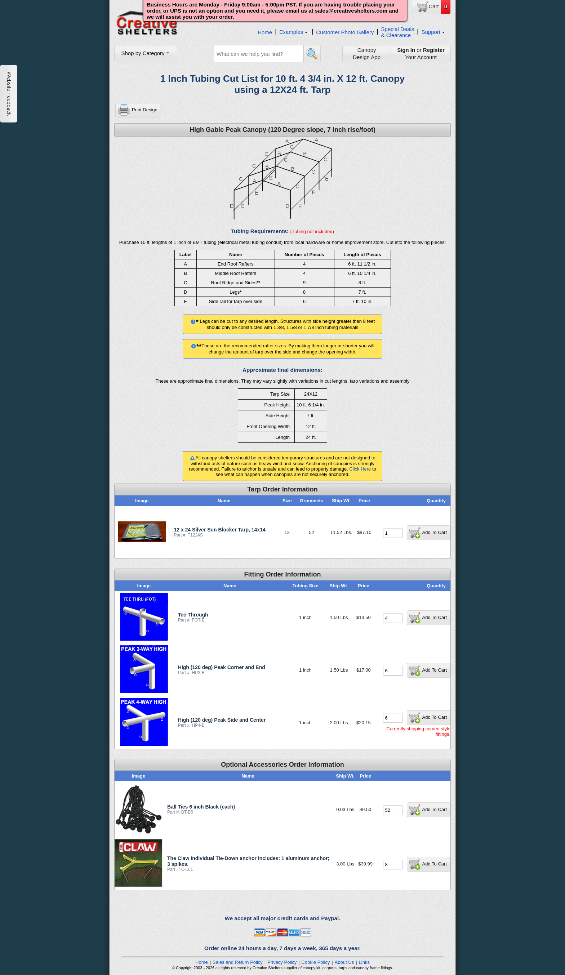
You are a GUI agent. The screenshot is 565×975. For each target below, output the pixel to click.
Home (265, 32)
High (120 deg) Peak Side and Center (222, 720)
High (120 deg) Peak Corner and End (221, 667)
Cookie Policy (316, 962)
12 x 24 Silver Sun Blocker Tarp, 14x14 (220, 530)
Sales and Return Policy (238, 962)
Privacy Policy (282, 962)
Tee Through (193, 615)
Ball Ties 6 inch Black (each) (201, 807)
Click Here (360, 469)
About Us (344, 962)
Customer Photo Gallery (345, 32)
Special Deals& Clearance (397, 32)
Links (364, 962)
